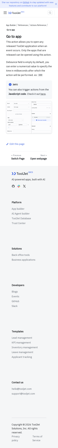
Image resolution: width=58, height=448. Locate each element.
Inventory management (25, 347)
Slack (14, 306)
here (43, 93)
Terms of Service (37, 438)
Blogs (15, 291)
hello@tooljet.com (22, 388)
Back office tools (21, 254)
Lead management (22, 337)
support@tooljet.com (23, 393)
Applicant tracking (22, 357)
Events (15, 296)
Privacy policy (16, 438)
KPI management (21, 342)
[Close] (56, 4)
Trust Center (19, 223)
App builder (18, 208)
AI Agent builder (21, 213)
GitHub (26, 2)
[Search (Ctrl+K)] (50, 13)
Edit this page (15, 144)
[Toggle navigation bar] (5, 13)
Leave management (22, 352)
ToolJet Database (21, 218)
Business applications (23, 259)
